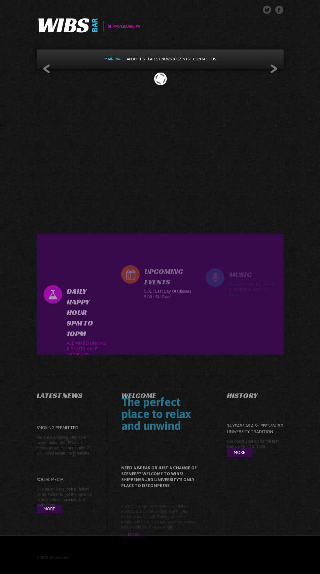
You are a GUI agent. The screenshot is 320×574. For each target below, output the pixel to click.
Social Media (50, 490)
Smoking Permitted (57, 438)
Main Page (114, 59)
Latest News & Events (169, 59)
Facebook (64, 500)
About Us (136, 59)
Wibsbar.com (59, 559)
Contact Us (204, 59)
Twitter (53, 505)
